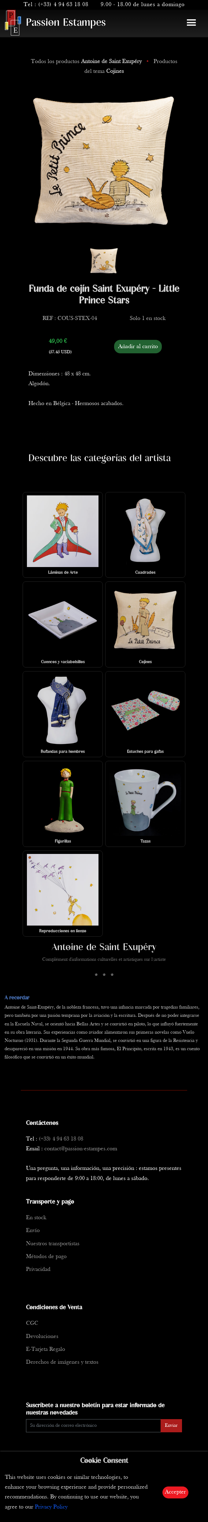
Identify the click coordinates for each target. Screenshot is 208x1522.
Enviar (171, 1425)
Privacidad (38, 1269)
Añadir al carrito (138, 347)
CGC (32, 1323)
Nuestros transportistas (53, 1244)
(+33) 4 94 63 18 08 (63, 5)
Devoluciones (42, 1337)
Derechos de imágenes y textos (62, 1362)
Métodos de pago (46, 1257)
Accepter (175, 1492)
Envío (33, 1231)
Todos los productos (87, 62)
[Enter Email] (93, 1425)
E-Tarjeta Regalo (45, 1349)
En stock (36, 1218)
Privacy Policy (51, 1507)
